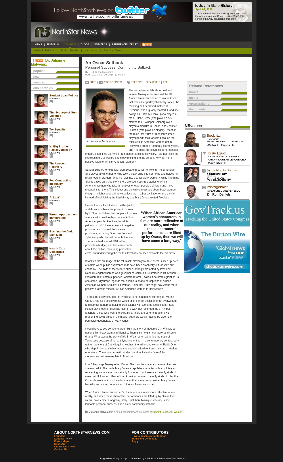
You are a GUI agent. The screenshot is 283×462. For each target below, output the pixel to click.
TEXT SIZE (136, 82)
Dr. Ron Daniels (69, 50)
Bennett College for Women (167, 412)
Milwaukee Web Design (172, 458)
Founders (59, 436)
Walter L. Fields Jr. (45, 50)
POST (93, 82)
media (193, 98)
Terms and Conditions (144, 438)
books (193, 92)
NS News (55, 98)
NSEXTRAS (101, 44)
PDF (165, 82)
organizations (199, 103)
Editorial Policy (63, 438)
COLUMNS (70, 44)
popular (39, 71)
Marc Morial (90, 50)
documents (197, 109)
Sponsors (60, 444)
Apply (135, 441)
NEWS (38, 44)
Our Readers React (65, 446)
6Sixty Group (120, 458)
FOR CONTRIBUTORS (150, 432)
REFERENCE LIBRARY (124, 44)
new (36, 76)
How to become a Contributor (149, 436)
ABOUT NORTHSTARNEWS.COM (82, 432)
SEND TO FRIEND (112, 82)
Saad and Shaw (112, 50)
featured (39, 82)
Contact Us (60, 449)
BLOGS (85, 44)
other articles (43, 88)
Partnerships (61, 441)
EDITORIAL (53, 44)
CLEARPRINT (153, 82)
